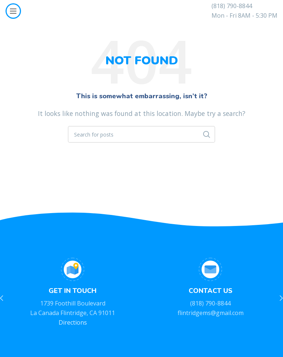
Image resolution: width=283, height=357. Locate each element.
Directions (73, 322)
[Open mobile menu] (13, 11)
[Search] (141, 134)
